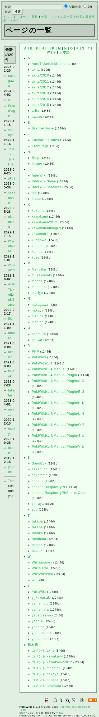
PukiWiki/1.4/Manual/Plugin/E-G (58, 392)
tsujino (37, 545)
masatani (39, 287)
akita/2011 (40, 81)
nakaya (38, 310)
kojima (37, 252)
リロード (22, 16)
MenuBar (39, 269)
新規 (35, 16)
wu (10, 100)
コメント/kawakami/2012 (52, 662)
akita (12, 178)
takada (37, 521)
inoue (36, 199)
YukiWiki (39, 592)
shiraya (38, 504)
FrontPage (11, 111)
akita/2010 (40, 75)
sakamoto (11, 197)
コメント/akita (43, 650)
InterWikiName (44, 181)
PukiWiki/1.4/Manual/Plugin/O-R (58, 425)
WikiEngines (42, 562)
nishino (38, 322)
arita (35, 110)
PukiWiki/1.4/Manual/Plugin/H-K (58, 403)
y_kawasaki (41, 597)
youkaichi (40, 639)
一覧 (44, 16)
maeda (37, 281)
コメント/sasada (45, 680)
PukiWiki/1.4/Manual (49, 369)
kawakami (40, 216)
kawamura (11, 246)
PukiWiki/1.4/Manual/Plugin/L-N (58, 414)
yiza (59, 712)
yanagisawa (41, 615)
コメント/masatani (47, 668)
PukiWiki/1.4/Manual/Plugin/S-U (58, 436)
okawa (37, 340)
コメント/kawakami (47, 656)
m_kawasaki (42, 275)
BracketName (43, 128)
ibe (10, 319)
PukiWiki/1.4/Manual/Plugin (54, 375)
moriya (37, 293)
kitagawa (39, 240)
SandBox (39, 463)
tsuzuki (38, 551)
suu (35, 509)
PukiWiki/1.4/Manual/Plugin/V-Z (58, 446)
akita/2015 (40, 105)
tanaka (37, 533)
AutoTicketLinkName (11, 294)
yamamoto (40, 603)
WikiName (40, 568)
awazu (37, 117)
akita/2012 (40, 87)
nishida (38, 316)
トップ (8, 16)
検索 (79, 16)
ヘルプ (14, 20)
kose (36, 257)
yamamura (40, 609)
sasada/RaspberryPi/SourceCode (59, 493)
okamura (11, 222)
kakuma (38, 211)
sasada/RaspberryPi (48, 487)
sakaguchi (40, 469)
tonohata (39, 539)
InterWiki (39, 175)
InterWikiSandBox (46, 187)
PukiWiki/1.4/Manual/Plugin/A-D (58, 381)
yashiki (38, 621)
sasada (38, 481)
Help (36, 158)
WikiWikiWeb (42, 574)
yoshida (38, 627)
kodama (38, 246)
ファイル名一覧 (62, 16)
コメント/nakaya (45, 674)
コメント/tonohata (46, 686)
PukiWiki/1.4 (42, 363)
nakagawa (12, 81)
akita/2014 (40, 99)
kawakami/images (46, 228)
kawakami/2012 (44, 222)
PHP (35, 351)
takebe (37, 527)
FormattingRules (45, 140)
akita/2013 (40, 93)
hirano (37, 163)
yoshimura (40, 633)
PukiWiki (39, 357)
